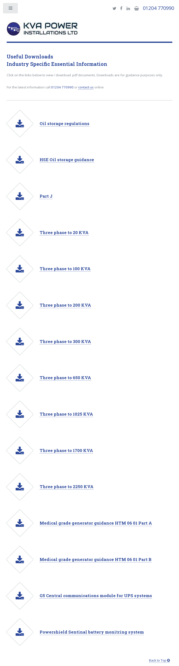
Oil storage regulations (64, 123)
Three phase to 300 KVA (65, 341)
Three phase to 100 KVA (65, 268)
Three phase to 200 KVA (65, 305)
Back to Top (159, 660)
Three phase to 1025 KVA (66, 414)
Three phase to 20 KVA (64, 232)
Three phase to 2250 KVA (67, 486)
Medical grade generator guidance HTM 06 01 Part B (96, 559)
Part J (46, 196)
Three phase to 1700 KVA (66, 450)
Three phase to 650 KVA (65, 377)
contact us (86, 87)
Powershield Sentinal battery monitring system (92, 632)
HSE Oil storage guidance (67, 159)
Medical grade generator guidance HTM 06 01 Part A (96, 523)
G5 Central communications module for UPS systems (96, 595)
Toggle (11, 9)
